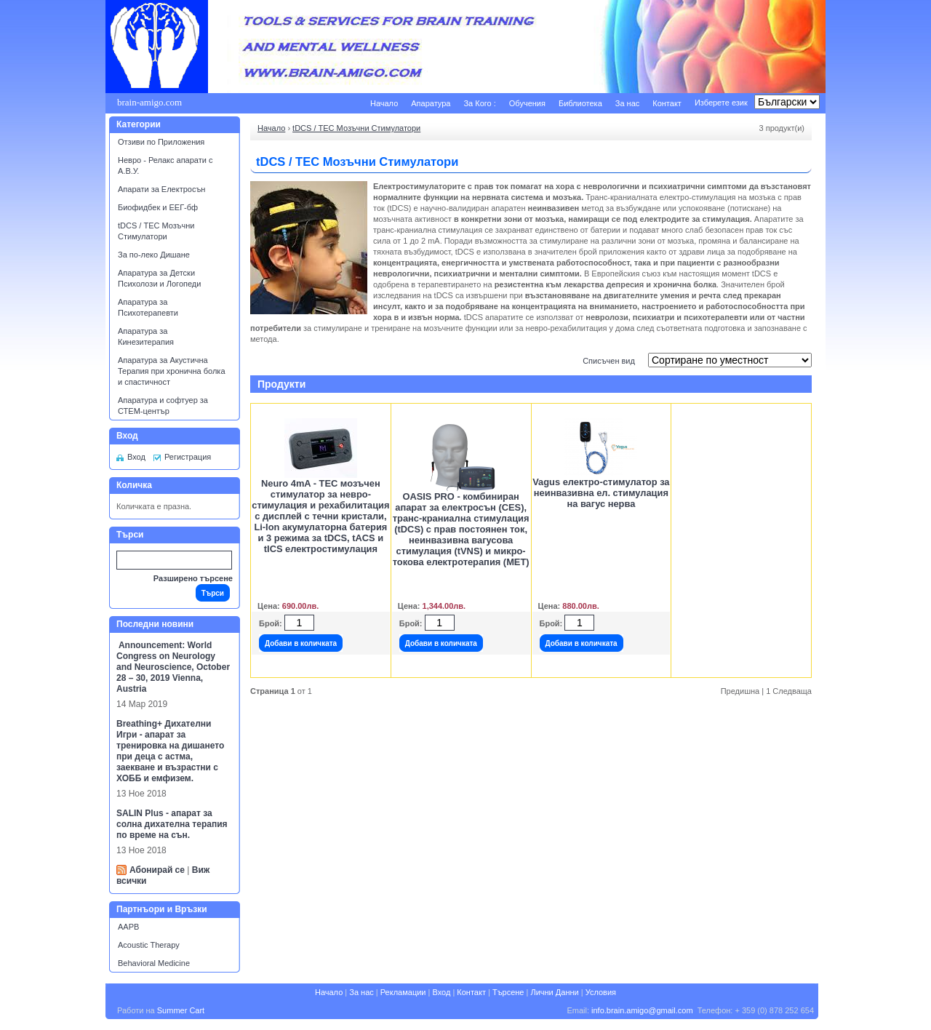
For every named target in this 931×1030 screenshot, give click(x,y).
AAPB (128, 926)
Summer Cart (180, 1010)
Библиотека (580, 103)
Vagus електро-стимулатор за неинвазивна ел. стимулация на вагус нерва (600, 492)
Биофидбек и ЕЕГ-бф (158, 207)
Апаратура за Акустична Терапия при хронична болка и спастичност (171, 371)
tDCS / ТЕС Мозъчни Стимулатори (156, 231)
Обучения (527, 103)
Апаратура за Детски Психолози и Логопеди (159, 278)
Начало (384, 103)
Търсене (508, 992)
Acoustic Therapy (149, 945)
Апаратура (430, 103)
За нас (627, 103)
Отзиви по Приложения (161, 141)
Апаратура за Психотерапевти (148, 307)
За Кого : (479, 103)
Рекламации (403, 992)
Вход (136, 456)
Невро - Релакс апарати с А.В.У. (165, 165)
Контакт (667, 103)
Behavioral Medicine (154, 963)
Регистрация (187, 456)
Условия (601, 992)
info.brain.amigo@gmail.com (642, 1010)
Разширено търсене (193, 578)
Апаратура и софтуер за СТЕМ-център (163, 405)
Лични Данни (554, 992)
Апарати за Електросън (161, 189)
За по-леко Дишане (154, 254)
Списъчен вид (609, 360)
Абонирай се (157, 870)
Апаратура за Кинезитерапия (146, 336)
